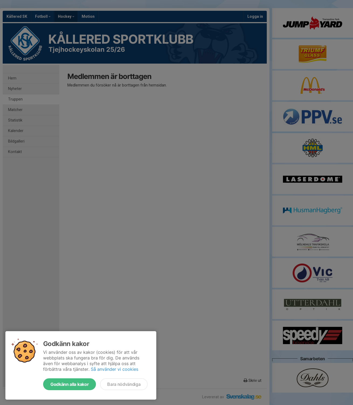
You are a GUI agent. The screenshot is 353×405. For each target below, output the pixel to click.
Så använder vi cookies (114, 369)
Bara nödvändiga (123, 384)
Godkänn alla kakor (69, 384)
